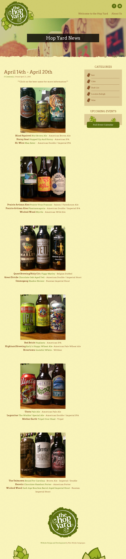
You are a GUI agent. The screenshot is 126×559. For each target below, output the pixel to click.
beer (93, 75)
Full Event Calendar (103, 125)
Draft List (95, 88)
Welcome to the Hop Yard (93, 13)
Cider (93, 81)
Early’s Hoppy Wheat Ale (39, 346)
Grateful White (44, 350)
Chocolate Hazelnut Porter (37, 484)
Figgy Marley (48, 274)
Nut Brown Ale (39, 136)
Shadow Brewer (36, 281)
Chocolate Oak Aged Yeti (32, 277)
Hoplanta (40, 343)
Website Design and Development (53, 543)
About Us (116, 13)
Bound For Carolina (35, 481)
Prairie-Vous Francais (41, 205)
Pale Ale (36, 412)
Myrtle (39, 212)
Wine (93, 100)
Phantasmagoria (36, 208)
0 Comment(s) (9, 77)
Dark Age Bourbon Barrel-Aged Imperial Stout (46, 488)
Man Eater (30, 143)
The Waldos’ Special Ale (31, 415)
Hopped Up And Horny (41, 139)
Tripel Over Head (46, 419)
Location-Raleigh (98, 94)
